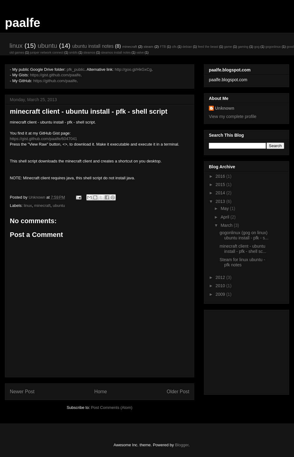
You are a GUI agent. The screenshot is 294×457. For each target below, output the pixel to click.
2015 (221, 184)
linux (16, 45)
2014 (221, 192)
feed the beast (208, 46)
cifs (174, 46)
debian (187, 46)
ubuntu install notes (93, 46)
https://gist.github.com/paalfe (55, 75)
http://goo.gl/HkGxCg (133, 69)
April (225, 217)
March (227, 225)
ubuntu (47, 45)
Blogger (181, 445)
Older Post (178, 391)
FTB (163, 46)
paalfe (22, 22)
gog (256, 46)
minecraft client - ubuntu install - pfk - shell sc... (243, 249)
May (225, 208)
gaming (243, 46)
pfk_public (76, 69)
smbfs (73, 52)
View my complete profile (232, 116)
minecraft (129, 46)
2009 (221, 294)
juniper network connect (46, 52)
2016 (221, 176)
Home (100, 391)
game (228, 46)
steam (148, 46)
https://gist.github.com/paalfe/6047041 (43, 138)
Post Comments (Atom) (111, 407)
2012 (221, 277)
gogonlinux (273, 46)
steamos (89, 52)
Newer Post (22, 391)
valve (140, 52)
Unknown (224, 108)
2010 (221, 285)
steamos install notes (116, 52)
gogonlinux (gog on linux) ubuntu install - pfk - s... (244, 235)
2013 (221, 201)
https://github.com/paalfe (55, 80)
